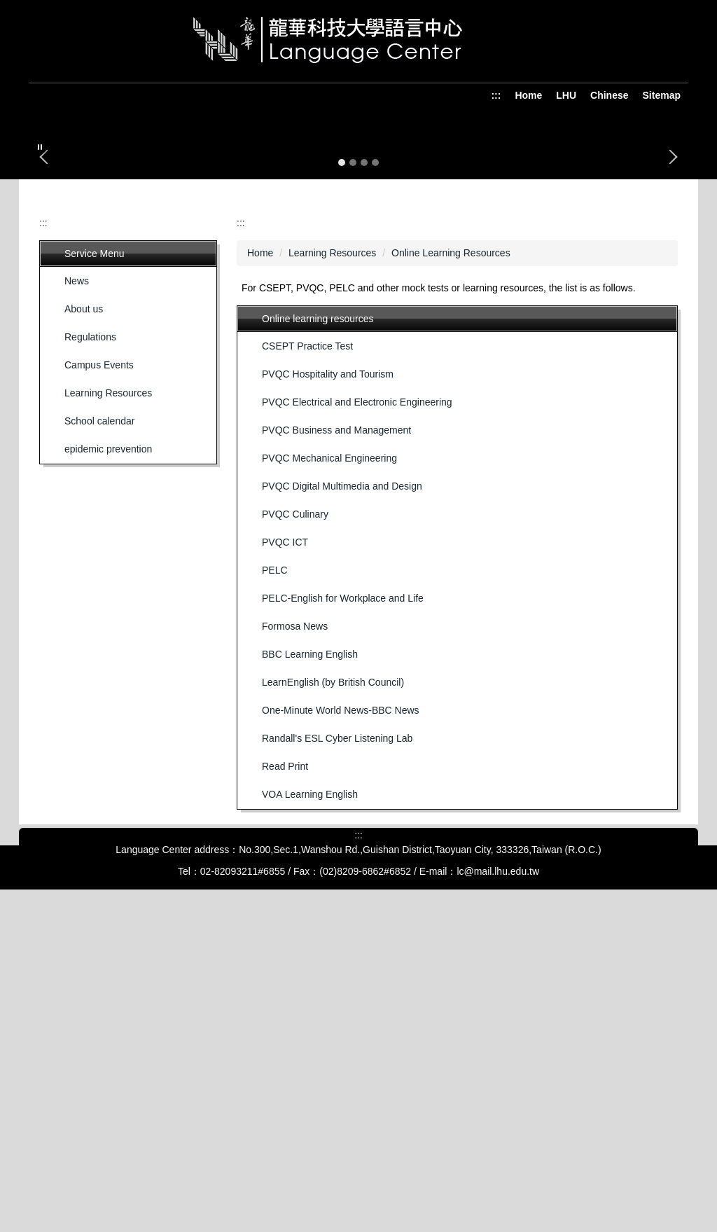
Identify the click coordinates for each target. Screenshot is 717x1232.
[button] (40, 147)
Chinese (609, 95)
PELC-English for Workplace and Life (343, 908)
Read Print (285, 1076)
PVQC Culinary (295, 824)
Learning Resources (332, 563)
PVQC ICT (285, 852)
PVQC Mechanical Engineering (329, 768)
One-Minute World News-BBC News (340, 1020)
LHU (566, 95)
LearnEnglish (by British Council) (333, 992)
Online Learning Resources (450, 563)
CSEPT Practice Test (307, 656)
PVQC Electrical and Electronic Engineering (357, 712)
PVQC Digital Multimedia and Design (342, 796)
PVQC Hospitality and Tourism (328, 684)
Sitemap (662, 95)
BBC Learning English (310, 964)
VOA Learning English (310, 1104)
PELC (275, 880)
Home (528, 95)
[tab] (341, 473)
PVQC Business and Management (336, 740)
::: (496, 95)
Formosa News (295, 936)
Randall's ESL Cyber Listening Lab (337, 1048)
